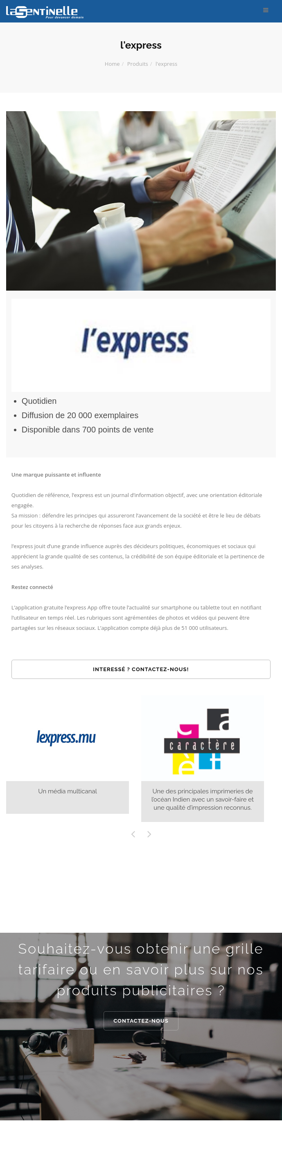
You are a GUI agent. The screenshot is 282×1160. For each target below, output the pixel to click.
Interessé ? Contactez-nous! (141, 669)
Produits (137, 63)
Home (112, 63)
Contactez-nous (141, 1021)
